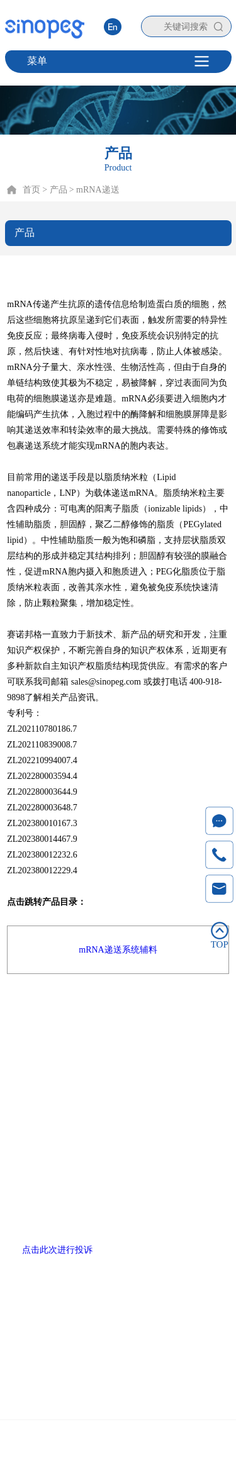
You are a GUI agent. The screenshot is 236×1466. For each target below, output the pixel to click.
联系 (204, 1030)
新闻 (170, 1030)
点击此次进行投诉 (57, 1250)
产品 (66, 1030)
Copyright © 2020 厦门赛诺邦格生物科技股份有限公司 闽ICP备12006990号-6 (118, 1445)
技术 (101, 1030)
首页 (31, 189)
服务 (135, 1030)
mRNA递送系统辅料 (118, 949)
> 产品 (54, 189)
